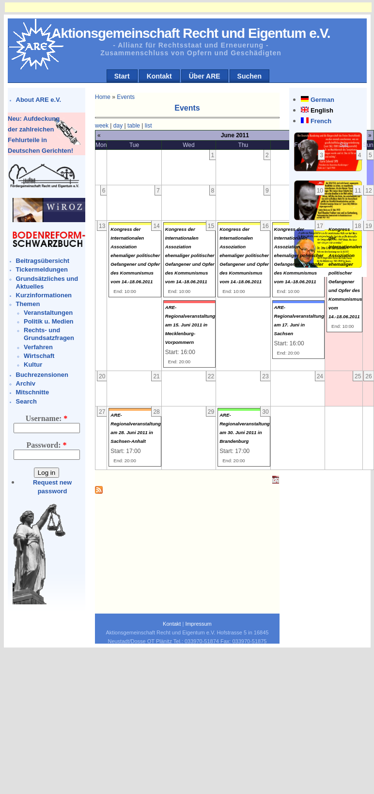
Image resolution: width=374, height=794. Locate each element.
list (148, 125)
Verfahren (38, 347)
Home (102, 97)
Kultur (33, 364)
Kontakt (159, 76)
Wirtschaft (39, 355)
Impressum (198, 624)
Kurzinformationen (44, 295)
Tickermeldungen (42, 269)
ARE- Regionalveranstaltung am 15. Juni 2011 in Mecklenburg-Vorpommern (190, 325)
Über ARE (204, 76)
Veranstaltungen (48, 312)
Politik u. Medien (49, 321)
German (322, 99)
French (321, 121)
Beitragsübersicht (43, 260)
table (133, 125)
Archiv (25, 383)
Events (126, 97)
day (118, 125)
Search (26, 401)
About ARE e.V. (39, 99)
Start (122, 76)
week (102, 125)
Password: (46, 445)
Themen (28, 304)
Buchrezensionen (42, 374)
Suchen (249, 76)
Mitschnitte (32, 392)
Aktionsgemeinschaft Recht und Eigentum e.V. (190, 33)
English (322, 110)
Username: (47, 418)
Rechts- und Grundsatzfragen (49, 333)
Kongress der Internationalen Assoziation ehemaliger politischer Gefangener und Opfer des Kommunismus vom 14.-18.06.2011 (135, 255)
